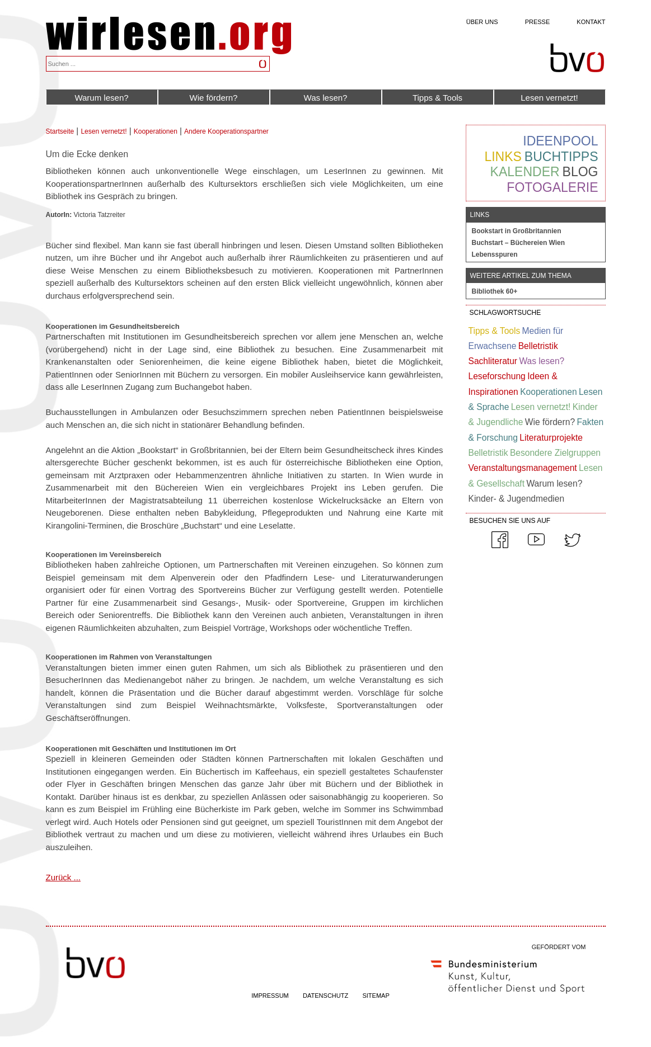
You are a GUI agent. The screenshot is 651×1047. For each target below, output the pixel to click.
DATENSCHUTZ (325, 995)
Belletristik (538, 346)
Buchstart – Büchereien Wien (518, 243)
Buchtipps (561, 156)
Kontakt (591, 21)
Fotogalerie (552, 187)
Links (502, 156)
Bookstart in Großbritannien (516, 231)
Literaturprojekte (551, 437)
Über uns (482, 21)
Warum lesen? (101, 97)
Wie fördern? (214, 97)
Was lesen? (326, 97)
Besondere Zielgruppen (555, 453)
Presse (537, 21)
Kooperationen (155, 131)
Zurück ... (63, 877)
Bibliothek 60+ (495, 291)
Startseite (60, 131)
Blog (580, 171)
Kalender (525, 171)
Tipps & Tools (437, 97)
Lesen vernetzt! (549, 97)
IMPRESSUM (270, 995)
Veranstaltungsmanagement (523, 468)
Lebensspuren (495, 254)
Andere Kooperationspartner (226, 131)
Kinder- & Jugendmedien (517, 498)
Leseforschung (497, 376)
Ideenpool (560, 141)
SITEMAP (375, 995)
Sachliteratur (493, 361)
